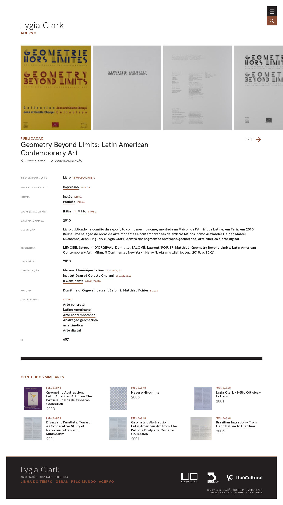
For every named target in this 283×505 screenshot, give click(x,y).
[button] (83, 481)
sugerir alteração (69, 160)
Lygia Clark (42, 25)
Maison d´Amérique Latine (83, 270)
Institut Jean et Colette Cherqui (88, 275)
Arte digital (72, 330)
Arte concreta (74, 304)
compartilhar (35, 160)
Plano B (257, 492)
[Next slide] (258, 139)
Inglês (67, 196)
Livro (67, 177)
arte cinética (73, 325)
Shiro (242, 492)
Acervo (29, 33)
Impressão (71, 187)
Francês (69, 202)
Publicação (32, 138)
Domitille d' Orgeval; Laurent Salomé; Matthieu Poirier (105, 290)
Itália (67, 211)
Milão (82, 211)
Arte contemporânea (79, 315)
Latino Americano (77, 309)
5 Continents (73, 281)
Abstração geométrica (80, 320)
